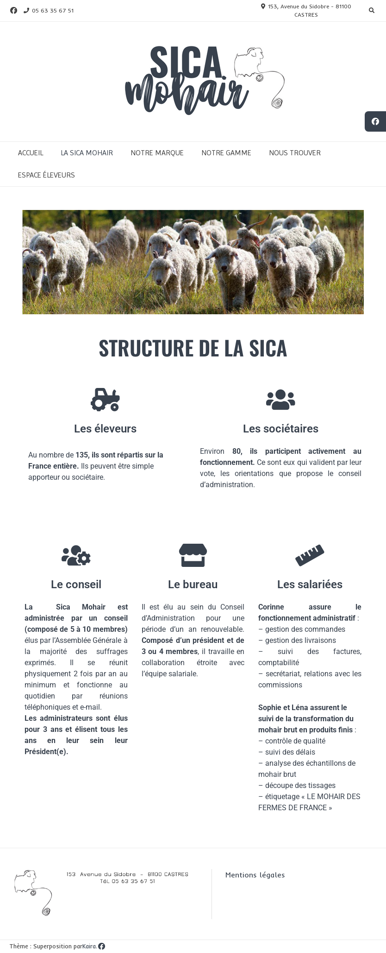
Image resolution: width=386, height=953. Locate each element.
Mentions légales (255, 874)
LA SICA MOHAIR (87, 152)
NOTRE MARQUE (157, 152)
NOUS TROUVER (295, 152)
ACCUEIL (30, 152)
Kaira (89, 946)
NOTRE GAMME (226, 152)
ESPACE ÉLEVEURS (46, 175)
